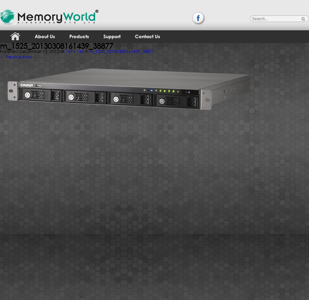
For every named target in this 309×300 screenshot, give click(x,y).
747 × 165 (74, 51)
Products (79, 36)
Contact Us (147, 36)
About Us (45, 36)
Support (112, 36)
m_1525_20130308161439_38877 (121, 51)
